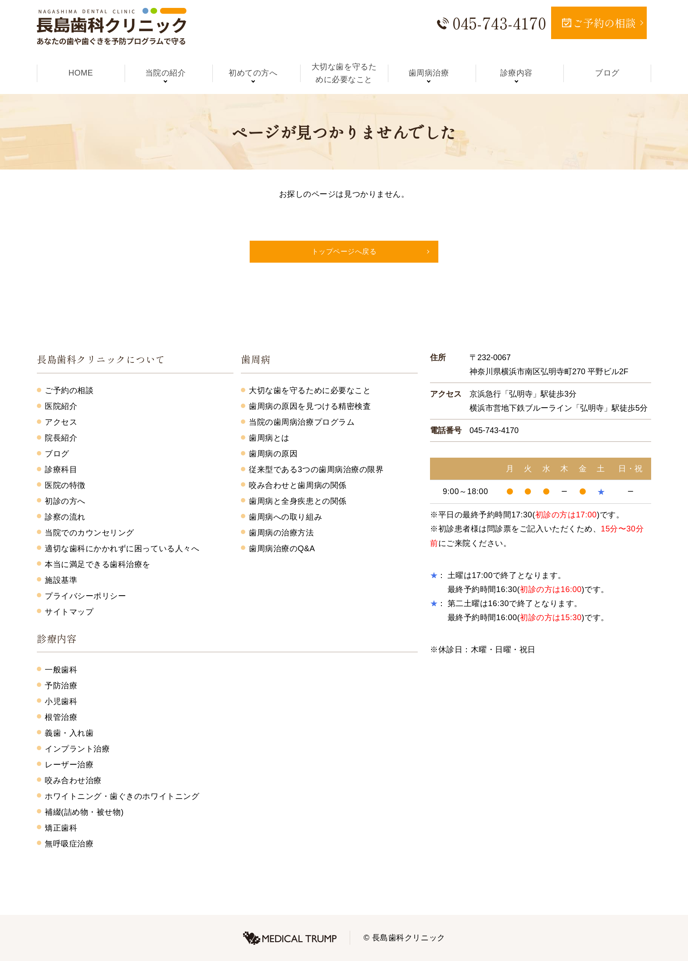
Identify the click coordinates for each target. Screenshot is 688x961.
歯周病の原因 (273, 453)
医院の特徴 (65, 485)
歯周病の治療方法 (281, 532)
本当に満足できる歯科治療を (97, 564)
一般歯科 (61, 669)
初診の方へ (65, 501)
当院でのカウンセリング (89, 532)
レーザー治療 (69, 764)
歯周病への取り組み (285, 517)
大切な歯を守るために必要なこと (344, 73)
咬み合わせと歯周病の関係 (297, 485)
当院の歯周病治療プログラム (302, 422)
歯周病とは (269, 438)
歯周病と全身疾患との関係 (297, 501)
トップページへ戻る (344, 251)
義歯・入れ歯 (69, 733)
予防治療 (61, 685)
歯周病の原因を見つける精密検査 (310, 406)
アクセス (61, 422)
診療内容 (519, 73)
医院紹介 (61, 406)
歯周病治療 (432, 73)
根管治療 (61, 717)
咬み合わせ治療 (73, 780)
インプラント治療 (77, 748)
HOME (80, 73)
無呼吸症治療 (69, 843)
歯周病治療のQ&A (282, 548)
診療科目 (61, 469)
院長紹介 (61, 438)
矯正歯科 (61, 828)
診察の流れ (65, 517)
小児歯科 (61, 701)
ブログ (607, 73)
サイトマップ (69, 611)
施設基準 (61, 580)
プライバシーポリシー (85, 596)
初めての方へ (256, 73)
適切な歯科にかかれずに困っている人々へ (122, 548)
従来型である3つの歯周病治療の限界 (316, 469)
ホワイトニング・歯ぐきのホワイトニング (122, 796)
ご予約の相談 (69, 390)
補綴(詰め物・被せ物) (84, 812)
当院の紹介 (168, 73)
